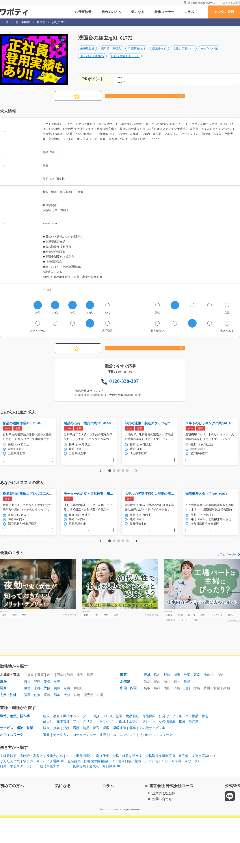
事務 (46, 760)
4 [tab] (123, 481)
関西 (3, 713)
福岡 (27, 720)
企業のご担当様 (163, 818)
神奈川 (208, 700)
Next (137, 481)
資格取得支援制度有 (160, 781)
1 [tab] (109, 481)
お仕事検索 (83, 12)
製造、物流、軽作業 (15, 741)
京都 (37, 713)
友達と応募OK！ (183, 53)
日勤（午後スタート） (52, 791)
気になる (137, 12)
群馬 (167, 700)
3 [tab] (118, 481)
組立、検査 (51, 741)
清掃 (86, 753)
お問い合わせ (162, 824)
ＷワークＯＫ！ (196, 786)
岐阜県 (41, 22)
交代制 (94, 791)
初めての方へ (111, 12)
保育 (96, 753)
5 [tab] (127, 481)
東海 (3, 707)
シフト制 (151, 786)
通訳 (102, 760)
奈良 (67, 713)
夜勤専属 (79, 791)
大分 (67, 720)
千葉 (187, 700)
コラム (189, 12)
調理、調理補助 (114, 753)
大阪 (47, 713)
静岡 (37, 707)
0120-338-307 (124, 387)
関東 (123, 700)
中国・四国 (128, 713)
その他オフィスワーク (155, 760)
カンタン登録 (224, 12)
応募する (145, 102)
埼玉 (177, 700)
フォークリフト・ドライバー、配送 (99, 746)
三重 (57, 707)
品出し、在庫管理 (56, 746)
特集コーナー (164, 12)
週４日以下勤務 (129, 786)
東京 (196, 700)
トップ (4, 22)
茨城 (147, 700)
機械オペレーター (76, 741)
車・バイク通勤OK (92, 60)
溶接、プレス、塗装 (108, 741)
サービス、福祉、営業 (16, 753)
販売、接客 (51, 753)
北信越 (125, 707)
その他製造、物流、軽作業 (179, 746)
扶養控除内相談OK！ (99, 786)
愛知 (47, 707)
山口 (187, 713)
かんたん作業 (209, 53)
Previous (100, 481)
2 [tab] (114, 481)
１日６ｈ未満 (171, 786)
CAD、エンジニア (122, 760)
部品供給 (149, 741)
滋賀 (27, 713)
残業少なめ (159, 53)
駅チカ (28, 786)
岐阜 (27, 707)
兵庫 (57, 713)
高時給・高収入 (111, 53)
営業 (132, 753)
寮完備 (183, 781)
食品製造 (132, 741)
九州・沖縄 (8, 720)
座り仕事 (102, 781)
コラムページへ (227, 570)
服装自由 (74, 786)
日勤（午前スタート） (125, 60)
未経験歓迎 (87, 53)
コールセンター (84, 760)
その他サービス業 (152, 753)
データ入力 (61, 760)
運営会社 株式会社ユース (201, 2)
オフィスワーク (11, 760)
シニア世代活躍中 (79, 781)
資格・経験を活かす (127, 781)
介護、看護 (71, 753)
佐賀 (37, 720)
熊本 (57, 720)
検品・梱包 (200, 741)
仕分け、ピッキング (174, 741)
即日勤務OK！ (137, 53)
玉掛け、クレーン (142, 746)
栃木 (157, 700)
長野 (187, 707)
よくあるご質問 (231, 2)
